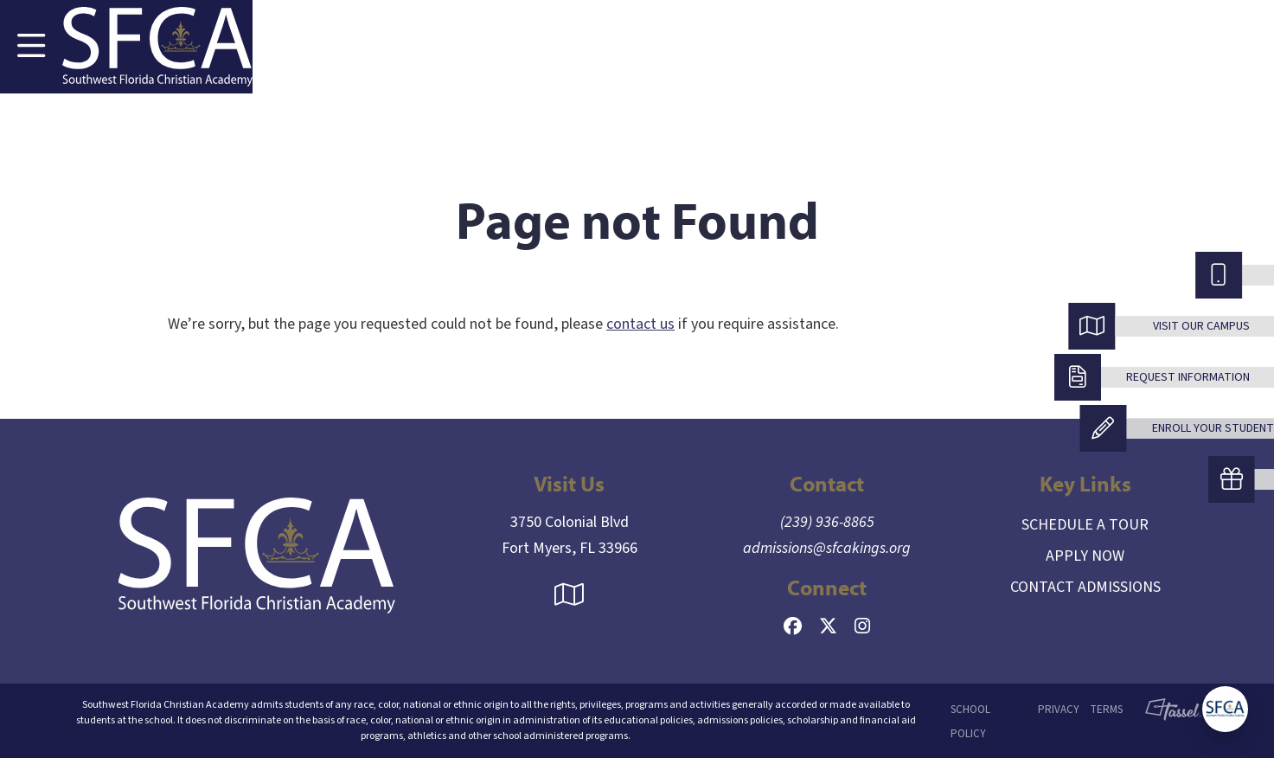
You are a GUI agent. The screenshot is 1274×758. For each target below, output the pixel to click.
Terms (1106, 709)
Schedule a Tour (1085, 525)
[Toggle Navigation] (31, 46)
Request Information (1188, 377)
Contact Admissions (1085, 587)
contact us (640, 324)
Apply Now (1085, 556)
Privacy (1058, 709)
